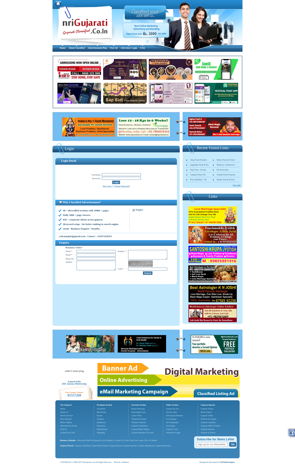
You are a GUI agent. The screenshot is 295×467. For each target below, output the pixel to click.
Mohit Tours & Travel (226, 160)
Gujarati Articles (208, 429)
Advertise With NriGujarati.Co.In (91, 440)
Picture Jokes (171, 412)
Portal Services (66, 415)
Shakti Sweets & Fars (226, 179)
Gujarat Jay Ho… (173, 408)
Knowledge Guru (138, 412)
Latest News (136, 415)
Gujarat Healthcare (146, 445)
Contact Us (119, 440)
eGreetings (170, 426)
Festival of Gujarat (208, 419)
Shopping (101, 432)
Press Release (66, 419)
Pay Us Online (151, 440)
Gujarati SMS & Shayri (210, 426)
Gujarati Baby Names (140, 429)
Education (101, 426)
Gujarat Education (163, 445)
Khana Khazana (138, 408)
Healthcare (101, 422)
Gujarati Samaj (207, 408)
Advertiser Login (129, 48)
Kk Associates (223, 169)
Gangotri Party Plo (198, 174)
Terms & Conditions (121, 462)
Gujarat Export (115, 445)
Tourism (100, 419)
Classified (101, 408)
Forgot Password (121, 186)
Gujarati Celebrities (139, 426)
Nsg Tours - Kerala (198, 169)
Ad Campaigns (172, 422)
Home (63, 48)
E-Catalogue (171, 419)
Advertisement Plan (97, 48)
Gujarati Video (207, 415)
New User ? (108, 186)
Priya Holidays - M (198, 179)
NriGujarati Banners (174, 415)
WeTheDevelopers (227, 462)
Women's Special (138, 422)
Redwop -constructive (226, 165)
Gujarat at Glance (208, 432)
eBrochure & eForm (68, 426)
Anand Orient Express (226, 174)
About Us (64, 412)
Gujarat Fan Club (67, 432)
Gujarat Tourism (130, 445)
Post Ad (114, 48)
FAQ (142, 48)
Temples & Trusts (138, 419)
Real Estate (101, 412)
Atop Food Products (198, 160)
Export (99, 415)
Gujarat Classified (82, 445)
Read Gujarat (206, 412)
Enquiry (110, 440)
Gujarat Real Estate (100, 445)
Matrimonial (102, 429)
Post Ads (237, 185)
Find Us (63, 429)
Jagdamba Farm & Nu (199, 165)
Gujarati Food (172, 429)
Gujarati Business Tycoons (142, 432)
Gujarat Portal (66, 445)
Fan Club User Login (134, 440)
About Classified (77, 48)
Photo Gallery (66, 422)
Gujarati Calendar (208, 422)
